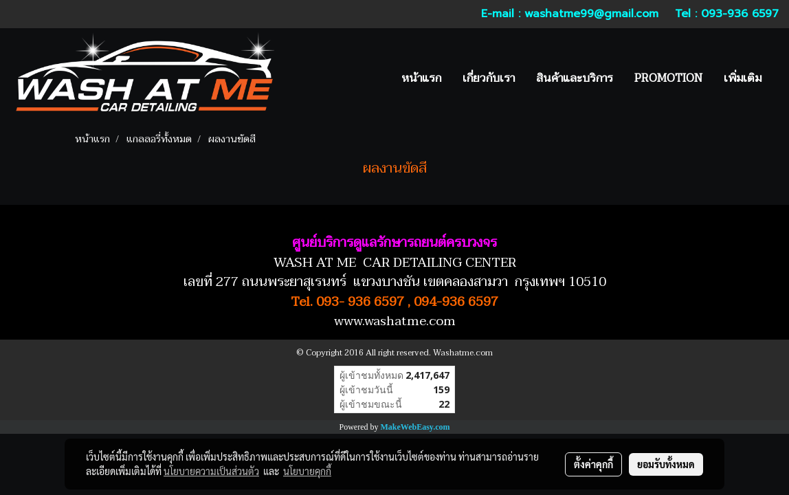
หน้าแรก (421, 78)
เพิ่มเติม (743, 78)
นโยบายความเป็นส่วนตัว (211, 471)
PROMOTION (668, 78)
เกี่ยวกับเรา (489, 78)
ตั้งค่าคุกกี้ (593, 464)
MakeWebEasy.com (415, 427)
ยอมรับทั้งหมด (666, 464)
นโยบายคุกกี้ (307, 471)
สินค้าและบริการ (574, 78)
